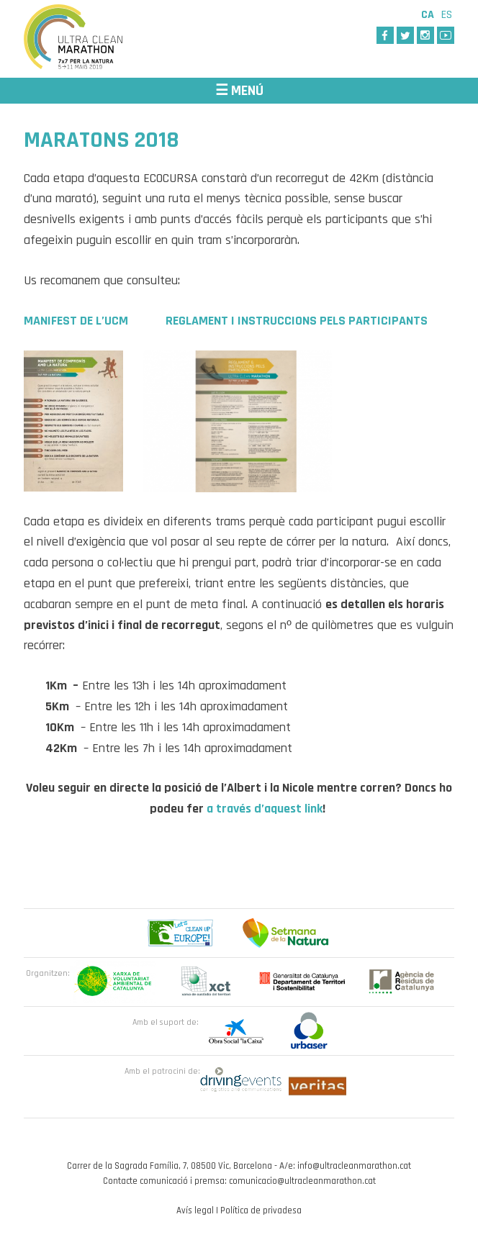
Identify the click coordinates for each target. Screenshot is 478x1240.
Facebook (385, 35)
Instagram (425, 35)
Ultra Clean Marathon (96, 39)
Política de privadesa (261, 1210)
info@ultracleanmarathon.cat (354, 1166)
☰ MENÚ (239, 90)
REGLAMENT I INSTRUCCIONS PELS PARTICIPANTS (297, 320)
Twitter (405, 35)
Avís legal (195, 1210)
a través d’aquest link (265, 808)
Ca (427, 14)
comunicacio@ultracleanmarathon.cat (302, 1181)
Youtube (445, 35)
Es (446, 14)
